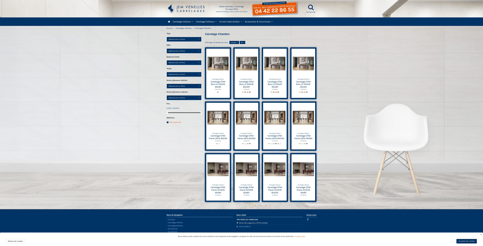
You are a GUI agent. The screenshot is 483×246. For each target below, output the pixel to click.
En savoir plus (299, 236)
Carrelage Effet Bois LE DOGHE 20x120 (303, 84)
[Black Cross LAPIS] (250, 144)
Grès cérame (175, 122)
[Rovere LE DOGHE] (247, 92)
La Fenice (218, 89)
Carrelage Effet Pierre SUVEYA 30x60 (303, 190)
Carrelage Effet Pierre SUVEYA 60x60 (246, 190)
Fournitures (172, 232)
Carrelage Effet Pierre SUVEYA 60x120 (275, 190)
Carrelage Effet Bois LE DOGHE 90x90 (218, 84)
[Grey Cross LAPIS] (247, 144)
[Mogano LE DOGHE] (250, 92)
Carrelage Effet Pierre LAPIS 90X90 (218, 137)
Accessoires (173, 229)
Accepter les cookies (467, 241)
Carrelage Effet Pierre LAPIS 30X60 (303, 137)
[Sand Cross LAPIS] (217, 144)
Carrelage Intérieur (175, 223)
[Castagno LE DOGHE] (245, 92)
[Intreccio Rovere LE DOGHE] (218, 92)
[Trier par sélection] (234, 42)
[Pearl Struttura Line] (280, 144)
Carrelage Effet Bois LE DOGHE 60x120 (246, 84)
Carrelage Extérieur (175, 226)
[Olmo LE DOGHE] (243, 92)
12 (242, 43)
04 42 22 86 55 (275, 10)
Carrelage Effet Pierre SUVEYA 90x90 (218, 190)
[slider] (167, 112)
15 (265, 205)
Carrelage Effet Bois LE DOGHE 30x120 (275, 84)
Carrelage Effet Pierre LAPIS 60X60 (246, 137)
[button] (258, 21)
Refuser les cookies (15, 241)
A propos (171, 220)
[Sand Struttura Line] (278, 144)
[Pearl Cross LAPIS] (219, 144)
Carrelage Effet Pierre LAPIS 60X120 (275, 137)
